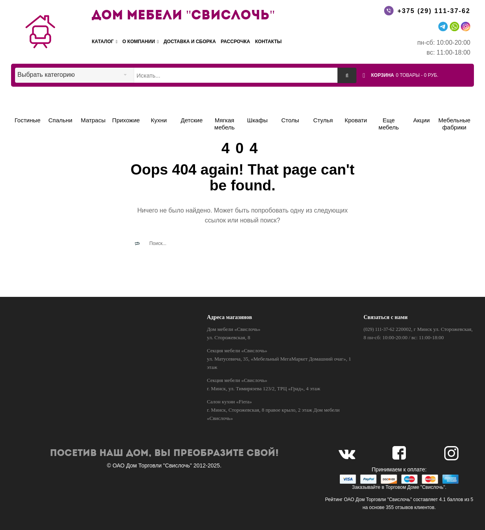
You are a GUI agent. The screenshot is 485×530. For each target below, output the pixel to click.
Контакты (268, 41)
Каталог (104, 42)
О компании (140, 42)
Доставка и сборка (190, 41)
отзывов (404, 507)
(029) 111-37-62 (379, 329)
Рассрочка (235, 41)
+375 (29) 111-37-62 (434, 11)
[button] (421, 74)
